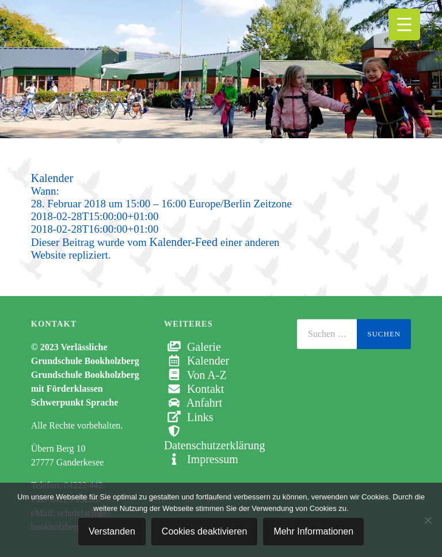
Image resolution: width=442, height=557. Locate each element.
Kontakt (194, 388)
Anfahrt (193, 402)
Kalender (196, 360)
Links (189, 417)
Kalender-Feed (184, 242)
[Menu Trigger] (404, 24)
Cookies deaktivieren (204, 531)
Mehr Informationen (313, 531)
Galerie (192, 346)
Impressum (201, 459)
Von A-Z (195, 375)
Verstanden (112, 531)
